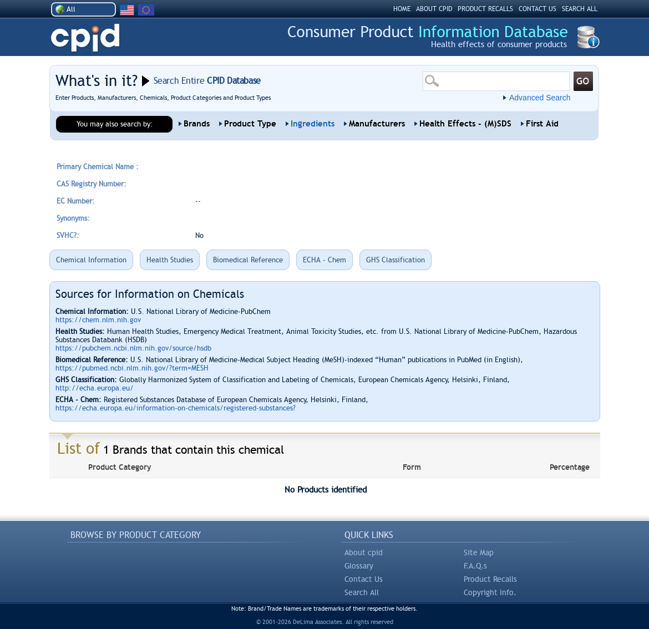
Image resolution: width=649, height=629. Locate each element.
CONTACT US (537, 9)
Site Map (479, 552)
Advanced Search (540, 97)
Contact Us (363, 579)
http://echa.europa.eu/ (94, 388)
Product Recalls (490, 579)
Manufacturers (377, 124)
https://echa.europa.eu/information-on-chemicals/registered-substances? (175, 408)
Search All (361, 592)
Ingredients (312, 124)
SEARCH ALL (579, 9)
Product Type (250, 124)
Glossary (358, 565)
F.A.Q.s (475, 565)
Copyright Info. (490, 592)
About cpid (363, 552)
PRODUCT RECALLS (485, 9)
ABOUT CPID (434, 9)
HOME (401, 9)
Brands (197, 124)
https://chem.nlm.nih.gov (98, 320)
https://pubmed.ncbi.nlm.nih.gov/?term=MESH (132, 368)
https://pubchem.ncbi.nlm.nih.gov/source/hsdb (133, 348)
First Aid (542, 124)
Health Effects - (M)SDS (465, 124)
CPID (85, 38)
